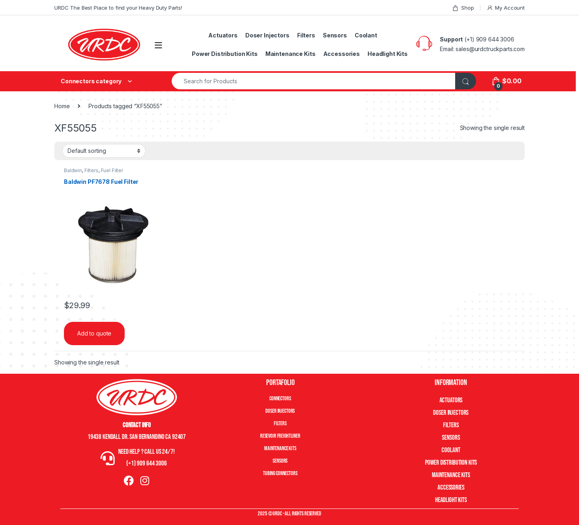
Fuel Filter (112, 170)
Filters (306, 35)
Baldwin (73, 170)
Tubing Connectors (280, 473)
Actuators (223, 35)
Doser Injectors (267, 35)
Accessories (341, 53)
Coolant (366, 35)
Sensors (335, 35)
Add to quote (94, 333)
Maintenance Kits (290, 53)
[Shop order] (104, 151)
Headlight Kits (388, 53)
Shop (463, 7)
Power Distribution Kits (225, 53)
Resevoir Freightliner (280, 435)
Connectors (280, 398)
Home (62, 106)
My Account (506, 7)
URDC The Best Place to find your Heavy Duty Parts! (118, 7)
